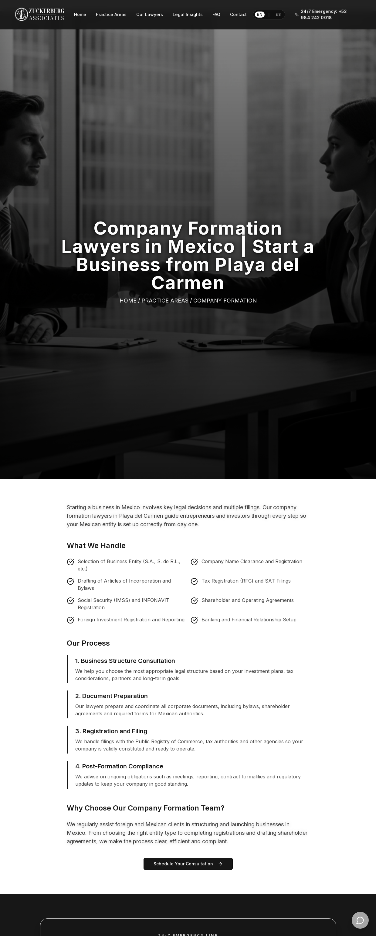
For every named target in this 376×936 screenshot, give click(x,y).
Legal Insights (188, 14)
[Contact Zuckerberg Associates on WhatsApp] (360, 920)
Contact (238, 14)
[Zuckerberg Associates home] (40, 14)
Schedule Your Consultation (188, 863)
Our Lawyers (149, 14)
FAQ (216, 14)
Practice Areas (111, 14)
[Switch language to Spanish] (269, 14)
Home (80, 14)
